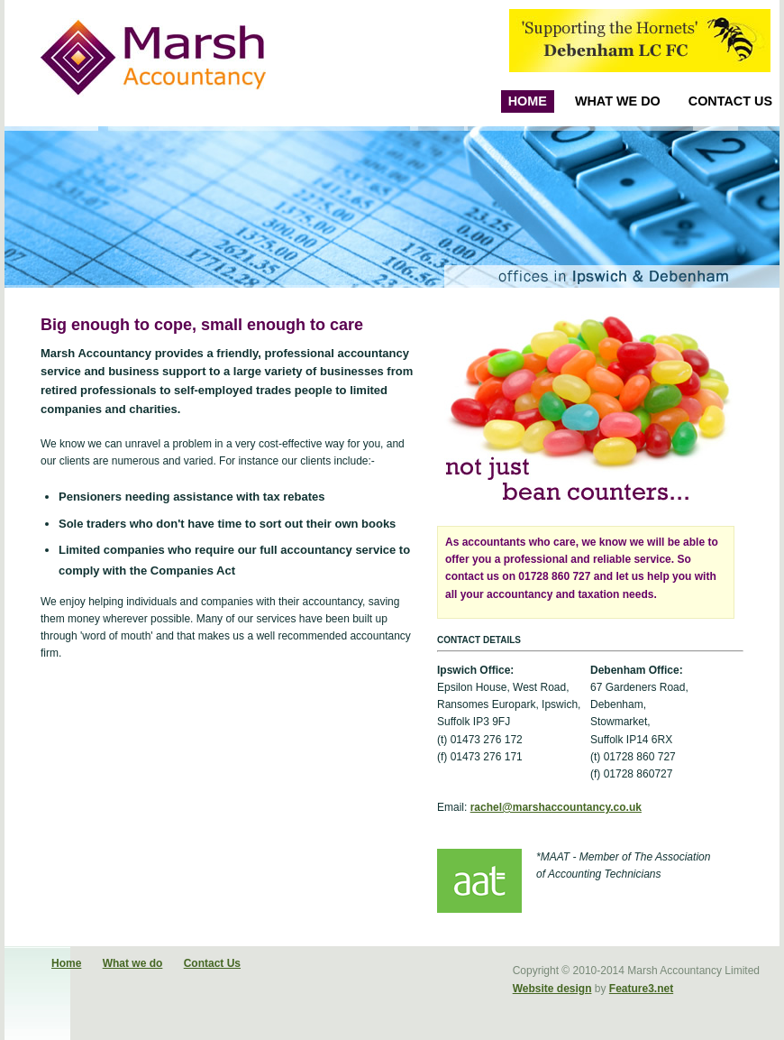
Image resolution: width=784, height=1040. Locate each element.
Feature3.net (641, 988)
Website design (552, 988)
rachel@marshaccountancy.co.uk (556, 807)
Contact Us (730, 101)
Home (527, 101)
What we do (618, 101)
